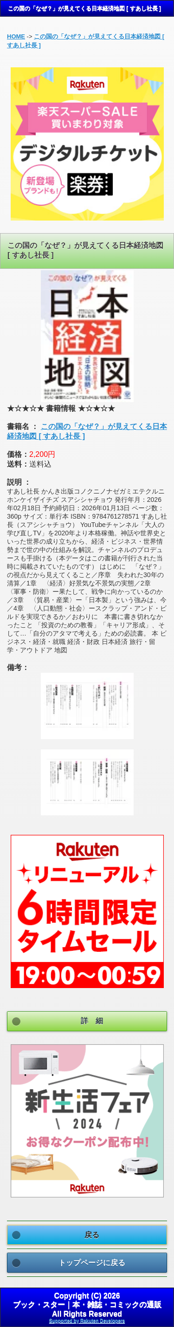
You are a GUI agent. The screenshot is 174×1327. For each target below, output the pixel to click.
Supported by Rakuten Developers (87, 1320)
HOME (16, 36)
